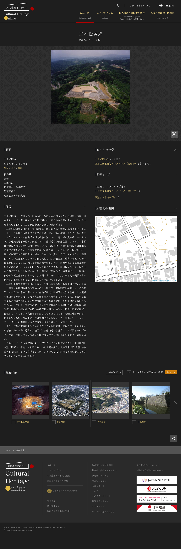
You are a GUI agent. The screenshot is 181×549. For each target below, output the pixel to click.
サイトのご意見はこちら (103, 511)
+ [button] (99, 219)
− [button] (99, 224)
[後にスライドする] (174, 403)
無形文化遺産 (53, 505)
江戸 (13, 168)
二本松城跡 (101, 159)
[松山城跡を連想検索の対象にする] (54, 422)
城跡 (6, 168)
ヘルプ (95, 490)
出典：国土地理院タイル (167, 281)
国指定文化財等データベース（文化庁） (116, 163)
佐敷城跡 (101, 421)
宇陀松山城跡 (23, 421)
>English (166, 5)
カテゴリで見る (105, 16)
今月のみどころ (99, 480)
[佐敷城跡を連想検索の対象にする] (94, 422)
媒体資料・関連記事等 (102, 465)
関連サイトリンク (100, 501)
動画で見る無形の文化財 (58, 511)
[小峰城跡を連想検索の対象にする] (134, 422)
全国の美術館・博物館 (162, 16)
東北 (20, 168)
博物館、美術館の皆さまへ (104, 470)
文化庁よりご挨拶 (100, 475)
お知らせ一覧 (98, 485)
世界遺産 (51, 500)
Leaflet (154, 281)
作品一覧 (85, 16)
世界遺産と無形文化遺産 (132, 16)
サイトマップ (98, 506)
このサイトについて (139, 5)
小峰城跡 (142, 421)
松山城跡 (61, 421)
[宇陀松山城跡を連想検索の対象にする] (13, 422)
